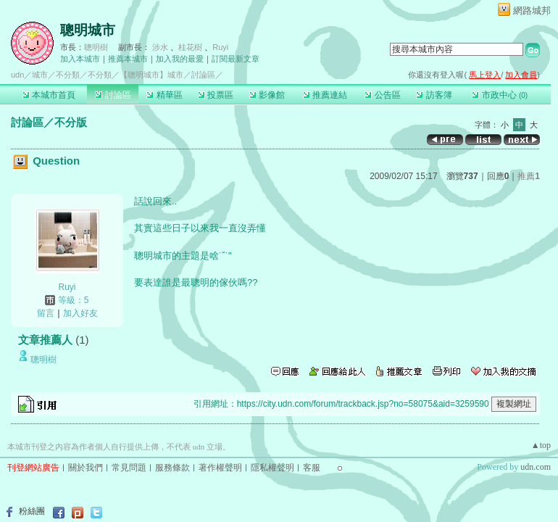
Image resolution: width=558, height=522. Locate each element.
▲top (541, 445)
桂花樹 (190, 47)
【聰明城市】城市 (151, 74)
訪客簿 (433, 95)
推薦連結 (325, 95)
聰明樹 (96, 47)
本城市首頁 (48, 95)
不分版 (70, 122)
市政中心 (500, 95)
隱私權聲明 (272, 468)
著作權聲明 (220, 468)
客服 (311, 468)
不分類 (68, 74)
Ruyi (220, 47)
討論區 (112, 95)
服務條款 (172, 468)
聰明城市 (87, 30)
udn (17, 74)
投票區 (215, 95)
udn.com (535, 467)
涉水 (160, 47)
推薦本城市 (128, 58)
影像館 (267, 95)
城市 (40, 74)
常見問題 (129, 468)
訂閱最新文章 (235, 58)
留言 (45, 313)
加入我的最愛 (180, 58)
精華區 (164, 95)
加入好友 (80, 313)
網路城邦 (532, 10)
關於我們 (85, 468)
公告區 (382, 95)
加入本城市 (80, 58)
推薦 (528, 176)
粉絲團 (32, 511)
